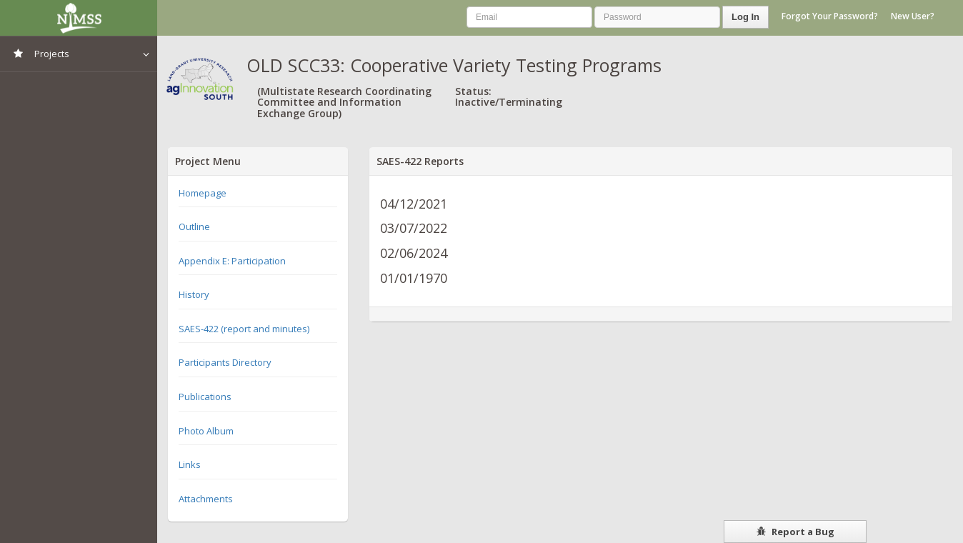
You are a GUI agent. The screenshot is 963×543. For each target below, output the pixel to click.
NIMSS (78, 18)
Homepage (202, 192)
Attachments (206, 498)
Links (190, 464)
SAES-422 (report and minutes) (244, 328)
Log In (745, 16)
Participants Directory (225, 362)
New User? (912, 16)
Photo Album (206, 430)
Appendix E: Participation (232, 260)
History (194, 294)
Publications (205, 396)
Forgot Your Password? (830, 16)
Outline (194, 226)
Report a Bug (795, 531)
